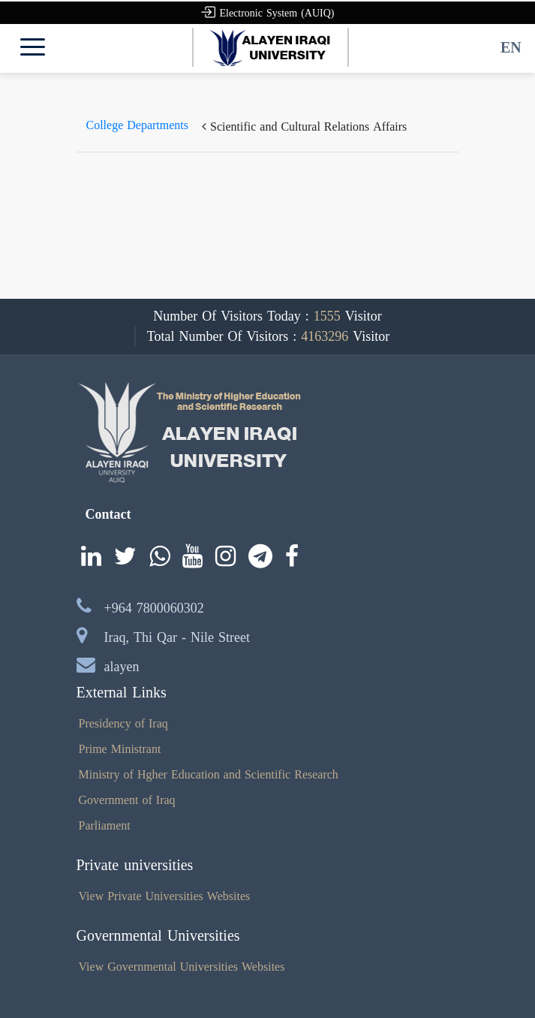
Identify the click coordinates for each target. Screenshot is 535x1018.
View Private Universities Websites (165, 896)
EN (510, 47)
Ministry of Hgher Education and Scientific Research (208, 774)
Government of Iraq (127, 800)
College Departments (137, 125)
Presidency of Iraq (123, 723)
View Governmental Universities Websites (182, 966)
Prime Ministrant (120, 748)
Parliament (105, 825)
